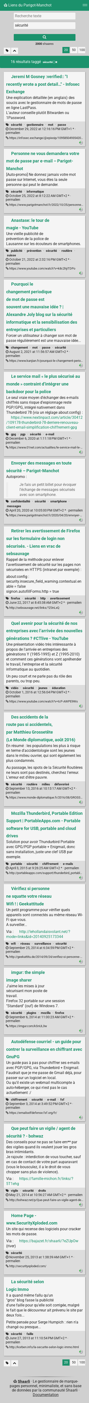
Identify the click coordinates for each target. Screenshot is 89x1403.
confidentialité (20, 501)
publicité (16, 251)
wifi (13, 943)
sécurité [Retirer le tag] (50, 62)
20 (66, 50)
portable (16, 864)
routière (66, 251)
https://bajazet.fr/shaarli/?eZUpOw (48, 1241)
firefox (15, 598)
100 (82, 50)
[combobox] (44, 25)
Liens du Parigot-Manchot (28, 5)
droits (42, 1190)
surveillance (42, 943)
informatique (35, 191)
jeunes (42, 688)
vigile (14, 1190)
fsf (62, 1099)
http (43, 598)
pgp (22, 434)
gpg (13, 434)
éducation (58, 688)
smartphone (58, 501)
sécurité (16, 124)
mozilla (46, 1013)
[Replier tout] (14, 51)
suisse (11, 255)
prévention (34, 251)
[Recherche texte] (44, 15)
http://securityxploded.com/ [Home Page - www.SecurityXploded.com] (26, 1266)
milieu (46, 784)
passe (62, 124)
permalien (41, 131)
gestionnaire (35, 124)
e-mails (68, 864)
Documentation (46, 1394)
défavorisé (61, 784)
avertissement (60, 598)
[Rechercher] (44, 37)
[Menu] (85, 6)
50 (74, 50)
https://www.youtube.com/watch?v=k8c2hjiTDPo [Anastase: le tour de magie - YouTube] (40, 268)
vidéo (14, 688)
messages (14, 506)
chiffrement (50, 864)
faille (30, 1334)
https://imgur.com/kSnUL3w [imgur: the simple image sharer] (26, 1026)
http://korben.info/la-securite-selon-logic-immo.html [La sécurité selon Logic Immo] (42, 1347)
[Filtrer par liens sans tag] (7, 51)
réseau (25, 943)
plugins (31, 1013)
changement (19, 347)
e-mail (50, 434)
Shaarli (24, 1381)
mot (50, 124)
